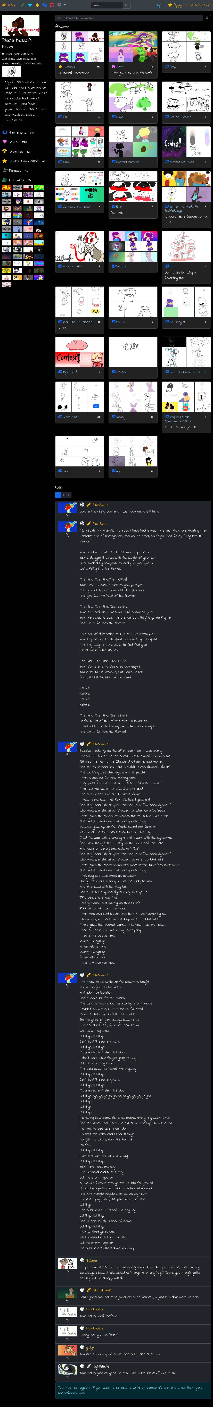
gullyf (90, 1348)
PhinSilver (97, 505)
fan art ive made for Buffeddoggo (182, 208)
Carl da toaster (180, 117)
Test (66, 471)
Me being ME (178, 322)
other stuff (71, 417)
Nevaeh (121, 372)
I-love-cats (95, 1309)
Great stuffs (72, 266)
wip (118, 471)
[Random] (44, 5)
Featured (69, 66)
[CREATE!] (23, 5)
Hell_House (98, 1290)
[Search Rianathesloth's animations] (129, 18)
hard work (123, 266)
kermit (120, 322)
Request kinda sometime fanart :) (178, 419)
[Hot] (37, 5)
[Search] (107, 5)
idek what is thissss (77, 322)
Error (119, 206)
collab (66, 161)
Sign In (160, 5)
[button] (61, 5)
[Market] (51, 5)
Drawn (9, 5)
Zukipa (91, 1261)
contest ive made (182, 161)
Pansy (120, 417)
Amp (173, 66)
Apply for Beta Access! (189, 5)
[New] (30, 5)
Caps (120, 117)
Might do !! (70, 372)
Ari (65, 117)
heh (172, 266)
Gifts (119, 66)
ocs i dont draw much (185, 372)
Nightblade (97, 1367)
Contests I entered (76, 206)
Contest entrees (127, 161)
